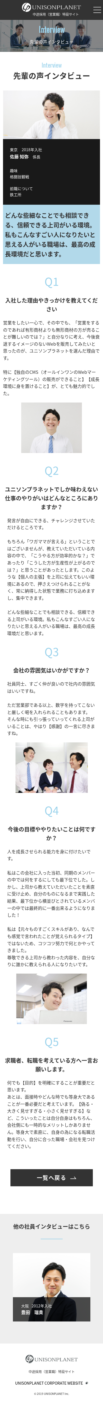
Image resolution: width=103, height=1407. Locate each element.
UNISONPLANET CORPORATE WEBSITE (49, 1383)
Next (98, 1287)
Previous (4, 1287)
